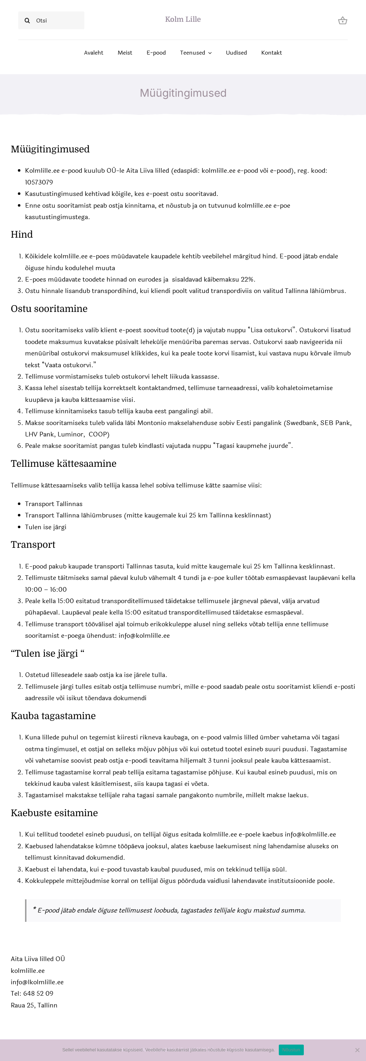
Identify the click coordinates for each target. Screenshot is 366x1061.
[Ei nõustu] (357, 1050)
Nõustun (291, 1049)
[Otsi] (51, 20)
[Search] (27, 20)
